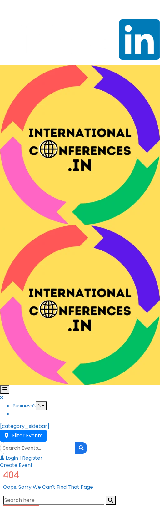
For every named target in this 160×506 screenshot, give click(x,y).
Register (32, 458)
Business (24, 405)
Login (9, 458)
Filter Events (23, 435)
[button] (16, 465)
